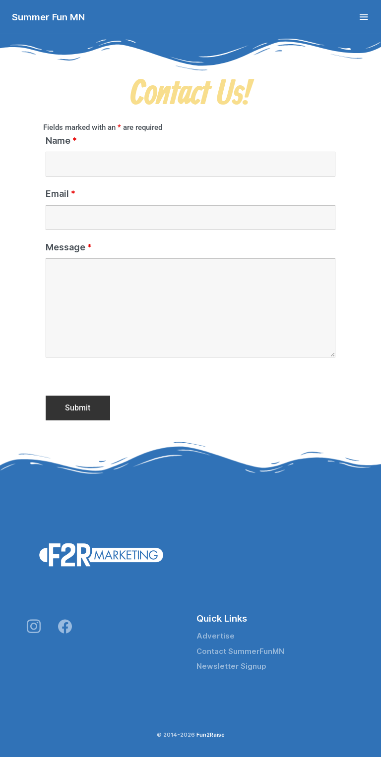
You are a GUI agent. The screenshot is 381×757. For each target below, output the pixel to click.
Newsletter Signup (231, 666)
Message (69, 247)
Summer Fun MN (48, 16)
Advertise (215, 636)
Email (60, 194)
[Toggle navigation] (364, 17)
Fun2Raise (210, 734)
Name (61, 141)
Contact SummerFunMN (240, 651)
